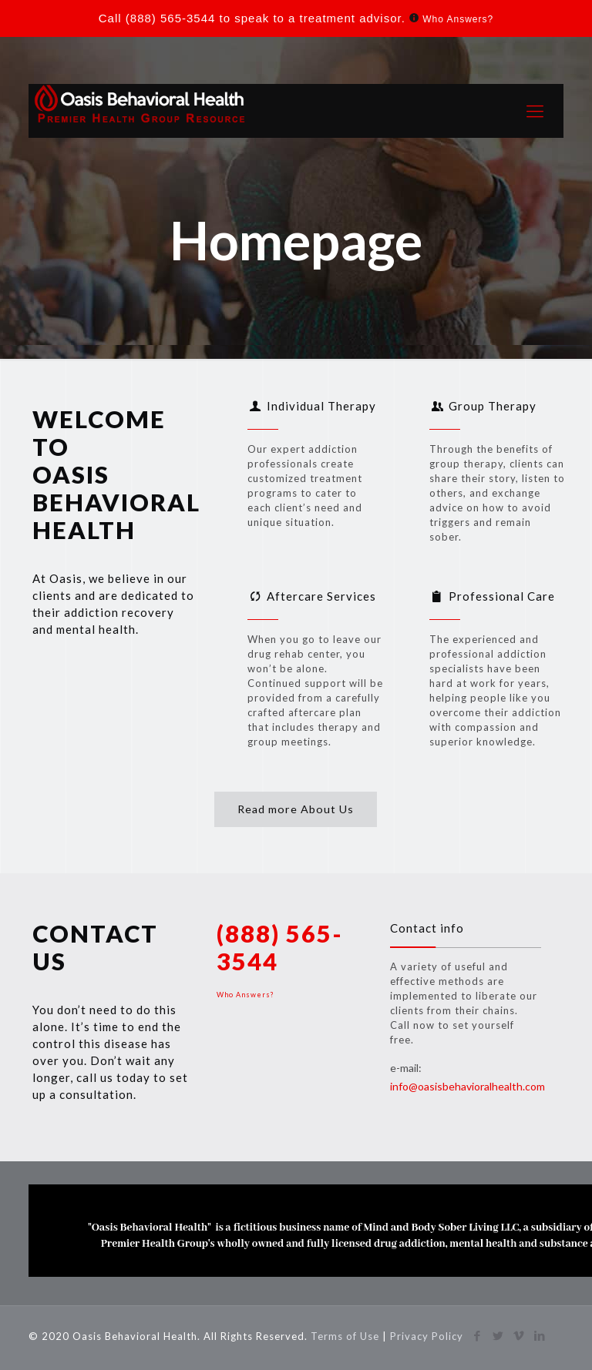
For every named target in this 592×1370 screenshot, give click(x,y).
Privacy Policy (426, 1336)
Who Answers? (457, 19)
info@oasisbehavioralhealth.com (467, 1086)
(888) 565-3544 (171, 18)
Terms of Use (346, 1336)
